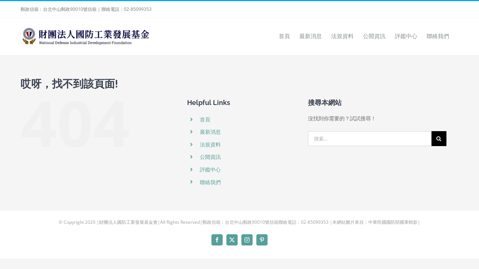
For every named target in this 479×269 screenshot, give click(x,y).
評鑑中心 (210, 169)
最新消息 (210, 131)
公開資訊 (210, 156)
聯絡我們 (210, 182)
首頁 (205, 119)
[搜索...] (369, 138)
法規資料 (210, 144)
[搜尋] (438, 138)
